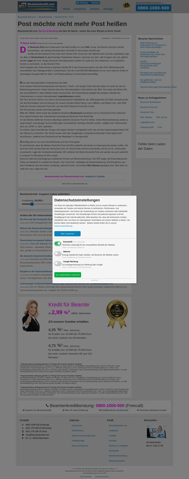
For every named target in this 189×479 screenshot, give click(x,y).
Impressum (94, 280)
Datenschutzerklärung (63, 226)
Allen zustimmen (67, 234)
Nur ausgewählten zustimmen (68, 275)
